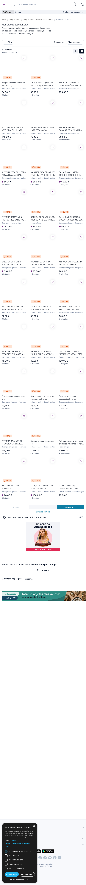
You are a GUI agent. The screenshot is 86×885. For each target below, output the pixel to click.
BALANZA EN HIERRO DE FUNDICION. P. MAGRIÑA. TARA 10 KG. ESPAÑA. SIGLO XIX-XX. (43, 352)
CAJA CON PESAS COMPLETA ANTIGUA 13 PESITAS (70, 487)
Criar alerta (43, 570)
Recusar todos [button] (27, 874)
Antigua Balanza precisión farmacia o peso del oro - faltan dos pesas (41, 84)
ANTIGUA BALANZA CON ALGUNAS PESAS (41, 487)
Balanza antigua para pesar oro (14, 397)
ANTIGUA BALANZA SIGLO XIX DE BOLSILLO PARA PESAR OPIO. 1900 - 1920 (13, 129)
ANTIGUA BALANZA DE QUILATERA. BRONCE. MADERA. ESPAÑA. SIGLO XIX (41, 308)
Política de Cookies (46, 866)
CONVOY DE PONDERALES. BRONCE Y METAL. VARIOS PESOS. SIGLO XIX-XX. (42, 218)
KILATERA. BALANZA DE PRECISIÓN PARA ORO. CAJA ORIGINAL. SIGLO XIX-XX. (71, 308)
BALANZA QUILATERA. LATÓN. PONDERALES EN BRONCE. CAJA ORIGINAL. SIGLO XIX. (42, 263)
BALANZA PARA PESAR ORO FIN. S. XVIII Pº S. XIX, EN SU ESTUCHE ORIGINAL (42, 173)
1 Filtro (8, 42)
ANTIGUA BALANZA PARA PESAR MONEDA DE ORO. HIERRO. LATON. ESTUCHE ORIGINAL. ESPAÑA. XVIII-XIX (13, 308)
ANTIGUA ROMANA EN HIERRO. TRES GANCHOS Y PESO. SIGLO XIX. (14, 218)
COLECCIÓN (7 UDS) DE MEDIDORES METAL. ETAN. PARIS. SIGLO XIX (71, 352)
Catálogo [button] (7, 12)
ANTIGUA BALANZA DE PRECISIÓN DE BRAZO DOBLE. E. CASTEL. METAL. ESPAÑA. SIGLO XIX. (14, 442)
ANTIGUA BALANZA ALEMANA (10, 487)
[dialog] (19, 853)
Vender (18, 12)
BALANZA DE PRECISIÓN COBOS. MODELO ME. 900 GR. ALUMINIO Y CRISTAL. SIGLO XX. (70, 218)
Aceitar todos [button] (11, 874)
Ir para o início (43, 512)
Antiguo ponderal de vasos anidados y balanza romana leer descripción (71, 442)
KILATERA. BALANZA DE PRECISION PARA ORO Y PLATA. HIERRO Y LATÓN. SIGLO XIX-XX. (13, 352)
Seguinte (70, 507)
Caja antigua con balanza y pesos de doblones (42, 397)
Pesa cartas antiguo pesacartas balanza (68, 397)
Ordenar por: (59, 42)
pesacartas (28, 579)
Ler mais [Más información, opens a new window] (14, 840)
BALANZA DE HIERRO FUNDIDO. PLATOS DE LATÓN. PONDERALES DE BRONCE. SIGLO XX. (13, 263)
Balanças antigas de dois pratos (14, 88)
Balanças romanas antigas (69, 88)
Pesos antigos (35, 223)
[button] (20, 845)
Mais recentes (74, 42)
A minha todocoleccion (73, 12)
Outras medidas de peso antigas (14, 178)
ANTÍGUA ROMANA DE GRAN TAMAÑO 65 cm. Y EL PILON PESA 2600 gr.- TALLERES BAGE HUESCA (71, 84)
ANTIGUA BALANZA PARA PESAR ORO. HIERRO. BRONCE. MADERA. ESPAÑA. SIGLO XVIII (70, 263)
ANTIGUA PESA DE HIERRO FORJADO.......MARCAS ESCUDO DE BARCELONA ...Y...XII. (14, 173)
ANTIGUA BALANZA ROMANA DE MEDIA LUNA (70, 128)
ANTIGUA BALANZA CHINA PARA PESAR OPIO (42, 128)
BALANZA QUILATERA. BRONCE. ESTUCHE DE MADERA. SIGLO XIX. (69, 173)
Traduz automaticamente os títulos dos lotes (24, 517)
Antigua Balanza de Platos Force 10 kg (13, 84)
